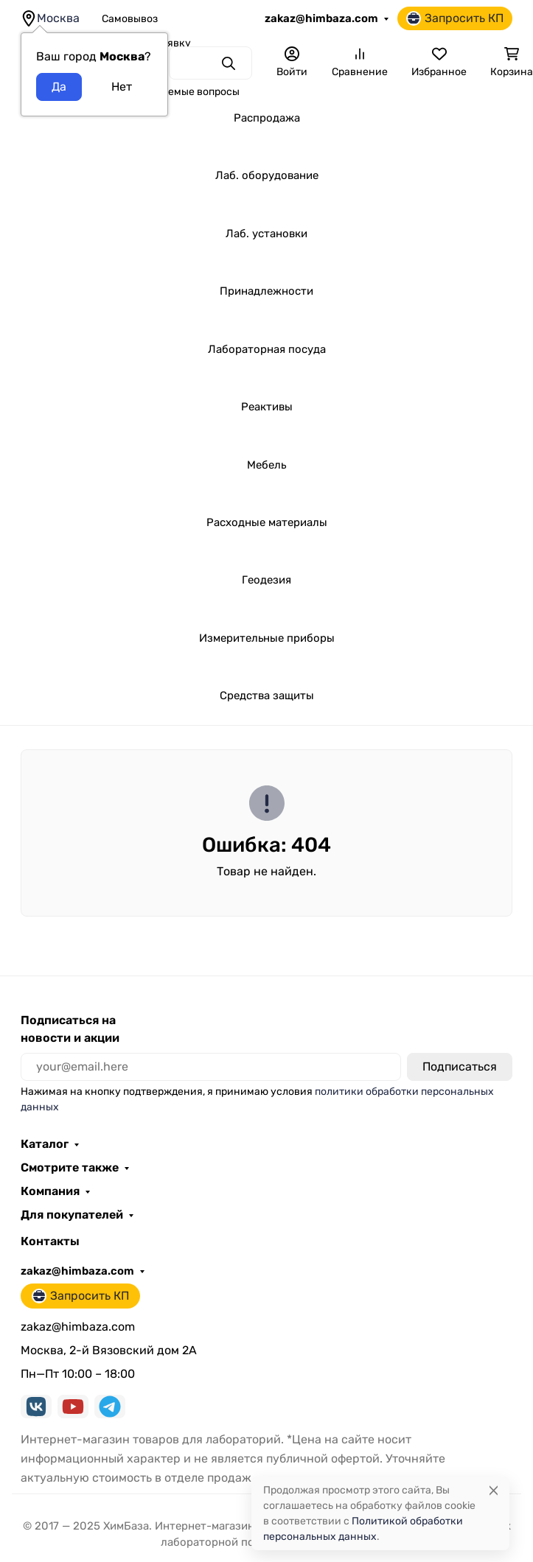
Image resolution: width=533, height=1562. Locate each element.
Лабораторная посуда (267, 349)
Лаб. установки (266, 233)
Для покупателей (72, 1215)
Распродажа (267, 118)
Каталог (45, 1144)
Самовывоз (130, 19)
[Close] (494, 1490)
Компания (50, 1191)
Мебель (266, 465)
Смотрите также (70, 1168)
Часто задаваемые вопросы (171, 91)
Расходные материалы (266, 522)
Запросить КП (455, 18)
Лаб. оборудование (266, 175)
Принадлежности (266, 291)
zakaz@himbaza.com (321, 18)
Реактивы (267, 406)
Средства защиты (267, 695)
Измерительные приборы (267, 638)
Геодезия (266, 579)
